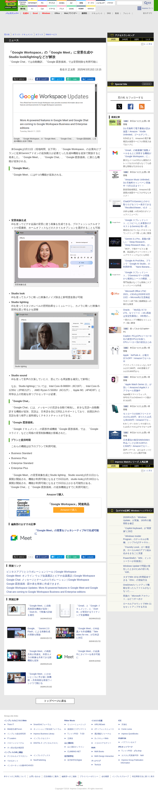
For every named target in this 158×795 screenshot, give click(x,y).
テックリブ (96, 761)
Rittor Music (69, 721)
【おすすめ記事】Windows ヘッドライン (133, 511)
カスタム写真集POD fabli (132, 755)
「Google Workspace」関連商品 (68, 504)
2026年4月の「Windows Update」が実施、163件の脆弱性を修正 (137, 520)
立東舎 (70, 738)
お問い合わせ (34, 776)
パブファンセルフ (128, 742)
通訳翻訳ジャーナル (102, 734)
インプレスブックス (41, 755)
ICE (119, 721)
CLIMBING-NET (74, 751)
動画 (117, 13)
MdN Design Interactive (104, 756)
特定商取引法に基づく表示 (143, 776)
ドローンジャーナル (15, 743)
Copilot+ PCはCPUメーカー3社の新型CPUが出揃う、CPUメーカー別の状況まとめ (137, 339)
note (75, 79)
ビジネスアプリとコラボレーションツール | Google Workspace (41, 571)
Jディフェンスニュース (104, 729)
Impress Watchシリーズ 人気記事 (131, 462)
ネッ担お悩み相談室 (15, 748)
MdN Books (99, 751)
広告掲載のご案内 (51, 776)
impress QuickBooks (129, 734)
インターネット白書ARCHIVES (20, 765)
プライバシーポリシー (89, 776)
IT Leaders (11, 738)
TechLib (97, 765)
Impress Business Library (43, 734)
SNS (109, 13)
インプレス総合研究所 (16, 734)
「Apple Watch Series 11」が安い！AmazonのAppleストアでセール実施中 (137, 387)
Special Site (121, 84)
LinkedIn (90, 79)
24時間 (125, 39)
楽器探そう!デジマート (76, 729)
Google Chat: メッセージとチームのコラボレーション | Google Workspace (47, 579)
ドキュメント (97, 13)
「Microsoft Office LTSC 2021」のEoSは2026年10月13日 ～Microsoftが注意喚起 (136, 294)
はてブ (59, 79)
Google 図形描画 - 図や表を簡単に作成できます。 (34, 583)
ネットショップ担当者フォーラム (47, 729)
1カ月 (148, 39)
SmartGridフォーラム (42, 724)
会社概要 (105, 776)
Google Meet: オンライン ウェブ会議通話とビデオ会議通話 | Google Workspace (50, 575)
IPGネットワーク (125, 747)
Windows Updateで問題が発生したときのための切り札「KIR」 (136, 569)
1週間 (136, 39)
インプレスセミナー (41, 738)
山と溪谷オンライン (75, 747)
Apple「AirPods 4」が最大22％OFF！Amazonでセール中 (137, 358)
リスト (30, 79)
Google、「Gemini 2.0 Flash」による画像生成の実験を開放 (39, 631)
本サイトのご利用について (15, 776)
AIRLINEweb (99, 724)
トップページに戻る (55, 701)
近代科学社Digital (74, 760)
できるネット (12, 761)
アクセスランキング (124, 35)
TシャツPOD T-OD (75, 734)
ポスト (21, 79)
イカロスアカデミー (102, 743)
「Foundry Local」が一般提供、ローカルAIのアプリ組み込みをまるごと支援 (137, 550)
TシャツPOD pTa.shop (131, 751)
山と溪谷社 (69, 743)
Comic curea (126, 729)
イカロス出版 (96, 721)
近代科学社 (69, 756)
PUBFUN (122, 738)
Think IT (10, 724)
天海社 (124, 724)
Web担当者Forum (14, 729)
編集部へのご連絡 (69, 776)
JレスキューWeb (101, 738)
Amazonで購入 (68, 510)
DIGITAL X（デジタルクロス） (46, 743)
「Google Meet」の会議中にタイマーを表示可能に (88, 654)
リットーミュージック (76, 724)
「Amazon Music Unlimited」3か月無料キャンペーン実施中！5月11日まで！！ (137, 182)
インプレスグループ (120, 776)
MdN (93, 748)
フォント (127, 13)
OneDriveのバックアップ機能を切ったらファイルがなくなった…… (137, 588)
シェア (44, 79)
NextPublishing (39, 760)
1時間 (113, 39)
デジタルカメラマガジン (17, 756)
